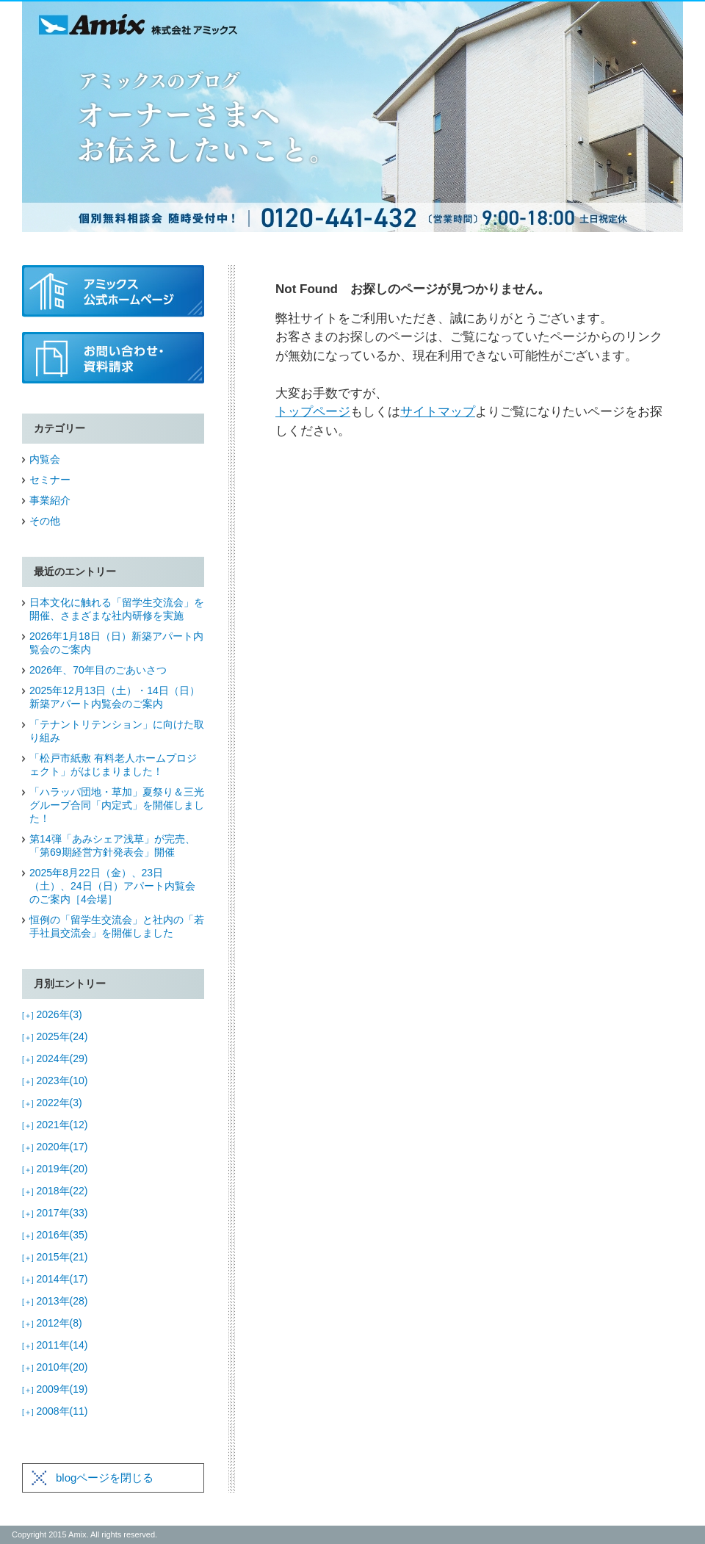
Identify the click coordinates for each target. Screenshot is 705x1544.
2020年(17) (55, 1146)
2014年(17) (55, 1279)
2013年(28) (55, 1301)
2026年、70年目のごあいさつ (98, 670)
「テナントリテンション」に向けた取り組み (116, 730)
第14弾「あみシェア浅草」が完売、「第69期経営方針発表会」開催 (112, 845)
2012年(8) (52, 1323)
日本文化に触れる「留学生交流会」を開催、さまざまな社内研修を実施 (116, 608)
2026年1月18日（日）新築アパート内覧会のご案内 (116, 642)
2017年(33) (55, 1213)
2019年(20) (55, 1169)
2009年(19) (55, 1389)
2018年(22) (55, 1191)
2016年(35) (55, 1235)
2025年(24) (55, 1036)
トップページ (312, 412)
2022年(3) (52, 1102)
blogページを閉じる (104, 1477)
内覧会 (44, 459)
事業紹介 (49, 500)
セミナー (49, 480)
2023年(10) (55, 1080)
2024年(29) (55, 1058)
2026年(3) (52, 1014)
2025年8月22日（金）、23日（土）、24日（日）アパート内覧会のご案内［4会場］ (112, 886)
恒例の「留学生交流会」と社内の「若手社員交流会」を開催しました (116, 926)
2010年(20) (55, 1367)
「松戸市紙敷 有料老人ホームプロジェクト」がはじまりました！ (113, 764)
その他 (44, 521)
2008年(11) (55, 1411)
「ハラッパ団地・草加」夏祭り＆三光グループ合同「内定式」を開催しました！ (116, 805)
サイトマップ (437, 412)
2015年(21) (55, 1257)
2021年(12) (55, 1124)
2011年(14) (55, 1345)
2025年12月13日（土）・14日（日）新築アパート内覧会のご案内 (114, 697)
